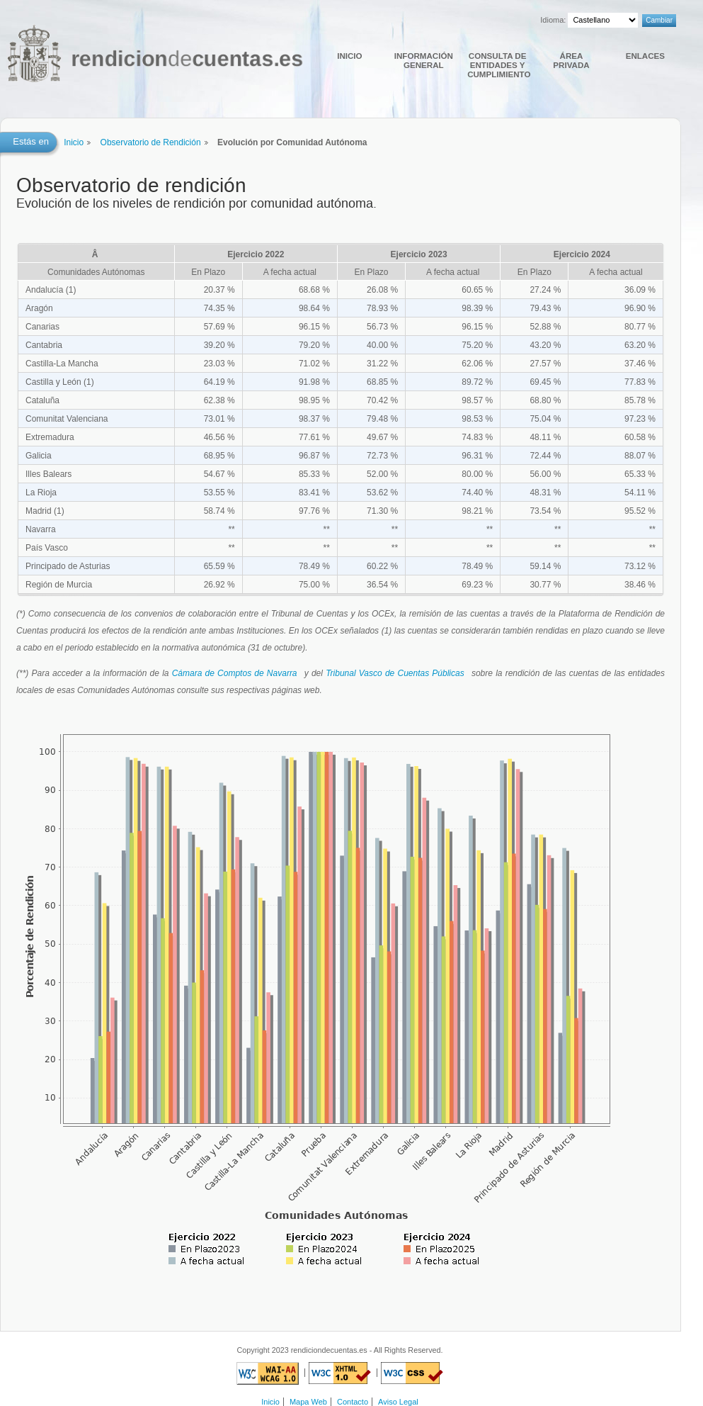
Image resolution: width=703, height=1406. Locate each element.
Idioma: (553, 20)
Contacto (352, 1401)
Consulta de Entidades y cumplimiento (498, 65)
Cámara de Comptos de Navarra (234, 673)
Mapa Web (308, 1401)
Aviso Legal (398, 1401)
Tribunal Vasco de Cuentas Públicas (395, 673)
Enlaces (645, 55)
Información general (423, 60)
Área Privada (571, 60)
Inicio (349, 55)
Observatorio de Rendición (151, 142)
